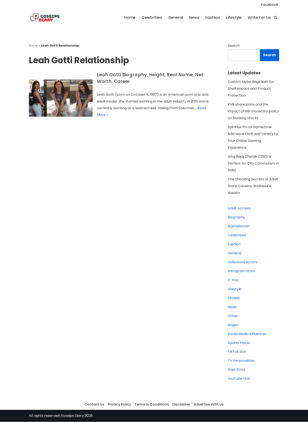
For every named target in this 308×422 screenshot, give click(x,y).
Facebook (269, 4)
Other (233, 316)
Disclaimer (181, 404)
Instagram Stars (241, 271)
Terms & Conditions (151, 404)
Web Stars (236, 370)
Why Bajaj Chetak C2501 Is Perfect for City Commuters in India (253, 163)
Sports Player (239, 343)
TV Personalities (241, 361)
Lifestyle (234, 17)
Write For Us (259, 17)
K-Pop (233, 280)
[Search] (275, 17)
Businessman (239, 226)
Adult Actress (239, 208)
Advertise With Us (209, 404)
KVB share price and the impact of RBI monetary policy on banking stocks (253, 111)
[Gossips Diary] (45, 17)
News (194, 17)
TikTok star (237, 352)
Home (130, 17)
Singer (233, 325)
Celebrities (152, 17)
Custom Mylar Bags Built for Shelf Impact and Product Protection (251, 88)
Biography (236, 217)
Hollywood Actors (242, 262)
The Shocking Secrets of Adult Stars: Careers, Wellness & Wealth (253, 186)
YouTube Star (239, 378)
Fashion (212, 17)
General (175, 17)
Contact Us (94, 404)
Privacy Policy (119, 404)
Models (234, 298)
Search (234, 45)
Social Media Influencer (247, 334)
